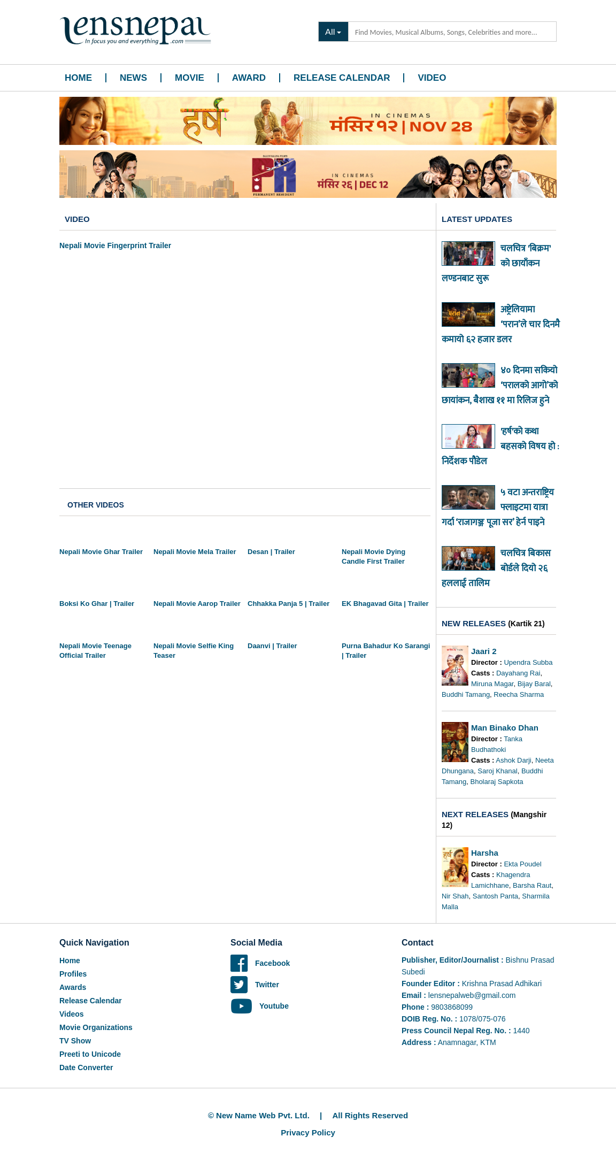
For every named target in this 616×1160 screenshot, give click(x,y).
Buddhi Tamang (466, 694)
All (330, 31)
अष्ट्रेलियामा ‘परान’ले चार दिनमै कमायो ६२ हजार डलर (501, 324)
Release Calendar (342, 77)
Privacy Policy (308, 1132)
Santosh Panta (495, 896)
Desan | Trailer (271, 552)
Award (249, 77)
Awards (72, 987)
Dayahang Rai (518, 673)
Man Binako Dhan (504, 727)
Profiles (73, 974)
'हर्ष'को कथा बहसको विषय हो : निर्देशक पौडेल (500, 446)
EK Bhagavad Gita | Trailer (385, 604)
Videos (71, 1014)
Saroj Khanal (497, 771)
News (133, 77)
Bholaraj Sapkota (496, 782)
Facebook (260, 963)
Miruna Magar (492, 684)
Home (78, 77)
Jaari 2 (484, 651)
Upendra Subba (528, 662)
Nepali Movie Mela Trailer (194, 552)
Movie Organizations (96, 1027)
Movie (189, 77)
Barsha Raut (532, 885)
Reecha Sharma (519, 694)
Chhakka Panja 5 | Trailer (288, 604)
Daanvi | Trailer (272, 646)
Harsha (484, 852)
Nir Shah (455, 896)
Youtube (259, 1006)
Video (432, 77)
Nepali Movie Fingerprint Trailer (115, 245)
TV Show (75, 1040)
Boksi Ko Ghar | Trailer (96, 604)
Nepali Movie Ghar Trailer (101, 552)
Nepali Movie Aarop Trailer (197, 604)
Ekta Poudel (522, 864)
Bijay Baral (534, 684)
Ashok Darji (513, 760)
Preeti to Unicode (90, 1054)
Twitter (254, 984)
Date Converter (86, 1067)
